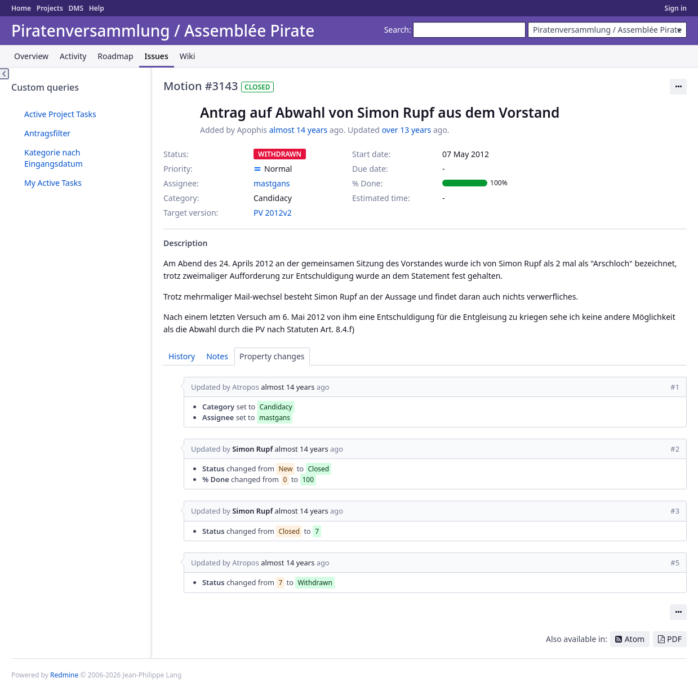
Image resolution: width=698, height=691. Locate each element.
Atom (635, 639)
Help (96, 8)
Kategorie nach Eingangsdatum (53, 158)
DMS (75, 8)
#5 (674, 563)
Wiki (187, 56)
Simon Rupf (252, 449)
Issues (156, 56)
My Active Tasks (53, 182)
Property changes (272, 356)
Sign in (676, 8)
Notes (217, 356)
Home (21, 8)
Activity (73, 56)
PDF (674, 639)
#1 (674, 387)
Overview (31, 56)
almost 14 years (298, 129)
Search (396, 29)
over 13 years (407, 129)
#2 (674, 449)
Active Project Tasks (60, 114)
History (181, 356)
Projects (50, 8)
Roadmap (115, 56)
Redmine (64, 675)
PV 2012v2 (273, 212)
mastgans (272, 183)
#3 (674, 511)
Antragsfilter (47, 133)
